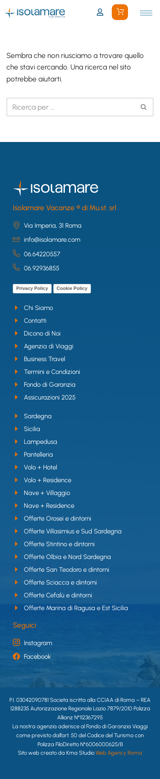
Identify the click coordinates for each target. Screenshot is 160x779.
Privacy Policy (32, 288)
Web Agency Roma (119, 753)
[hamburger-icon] (146, 13)
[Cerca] (70, 107)
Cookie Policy (72, 288)
